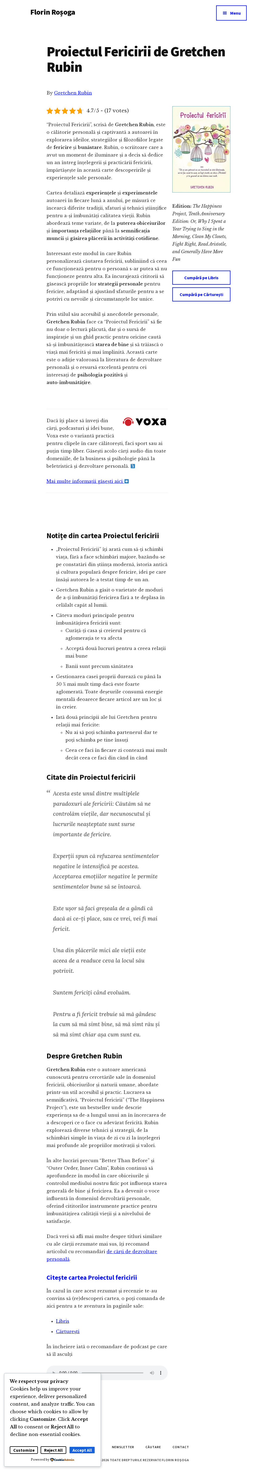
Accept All (82, 1450)
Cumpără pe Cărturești (201, 294)
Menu (235, 13)
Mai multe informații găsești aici (88, 481)
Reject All (53, 1450)
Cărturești (68, 1331)
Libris (62, 1321)
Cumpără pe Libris (201, 277)
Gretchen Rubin (73, 93)
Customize (24, 1450)
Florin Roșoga (52, 12)
